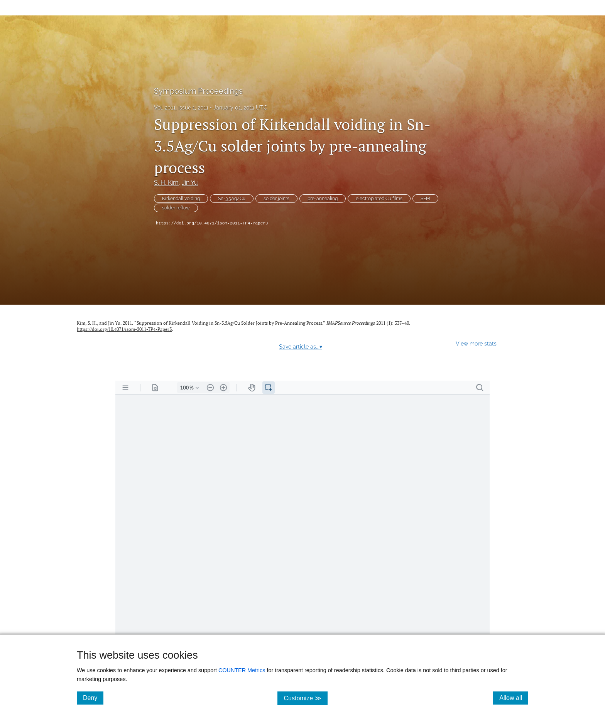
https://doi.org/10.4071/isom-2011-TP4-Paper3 (212, 223)
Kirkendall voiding (181, 198)
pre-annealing (323, 198)
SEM (425, 198)
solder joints (276, 198)
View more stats (476, 343)
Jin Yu (190, 182)
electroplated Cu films (379, 198)
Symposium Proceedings (198, 91)
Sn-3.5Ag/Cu (231, 198)
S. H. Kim (166, 182)
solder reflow (176, 208)
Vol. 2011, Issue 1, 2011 (181, 108)
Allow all (513, 697)
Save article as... (300, 347)
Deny (93, 697)
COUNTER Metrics (241, 670)
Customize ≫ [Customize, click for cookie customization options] (305, 697)
